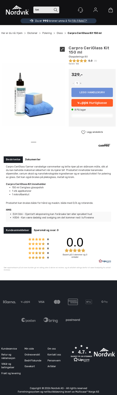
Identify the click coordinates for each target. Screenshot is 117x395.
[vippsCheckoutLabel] (92, 103)
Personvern (54, 360)
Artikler (52, 366)
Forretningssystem (29, 391)
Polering (47, 33)
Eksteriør (32, 33)
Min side (29, 348)
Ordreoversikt (32, 354)
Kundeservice (9, 348)
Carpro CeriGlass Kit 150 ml (85, 33)
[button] (81, 353)
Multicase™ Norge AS (87, 391)
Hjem (20, 33)
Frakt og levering (11, 373)
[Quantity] (77, 83)
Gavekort (30, 366)
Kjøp (92, 92)
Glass (60, 33)
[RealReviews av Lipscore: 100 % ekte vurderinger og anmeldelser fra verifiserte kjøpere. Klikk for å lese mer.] (105, 261)
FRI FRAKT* (79, 21)
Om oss (52, 348)
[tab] (13, 159)
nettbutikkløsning (54, 391)
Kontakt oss (54, 354)
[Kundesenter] (80, 10)
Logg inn (95, 10)
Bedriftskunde (33, 360)
